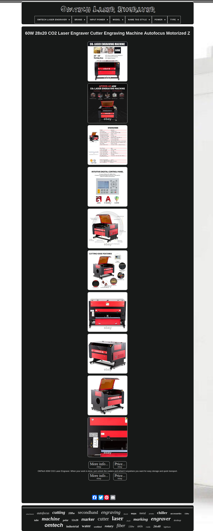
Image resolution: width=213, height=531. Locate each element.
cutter (103, 519)
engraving (110, 512)
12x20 (75, 520)
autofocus (43, 513)
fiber (121, 525)
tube (36, 520)
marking (141, 519)
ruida (148, 527)
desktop (177, 520)
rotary (109, 526)
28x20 (125, 514)
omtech (54, 525)
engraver (161, 519)
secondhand (88, 512)
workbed (98, 527)
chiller (162, 513)
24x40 (156, 526)
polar (65, 520)
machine (51, 519)
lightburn (167, 527)
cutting (58, 512)
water (86, 526)
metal (143, 513)
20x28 (128, 521)
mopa (133, 513)
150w (187, 513)
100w (71, 513)
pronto (151, 514)
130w (131, 526)
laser (117, 518)
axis (140, 526)
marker (87, 519)
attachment (30, 514)
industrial (72, 526)
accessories (175, 513)
